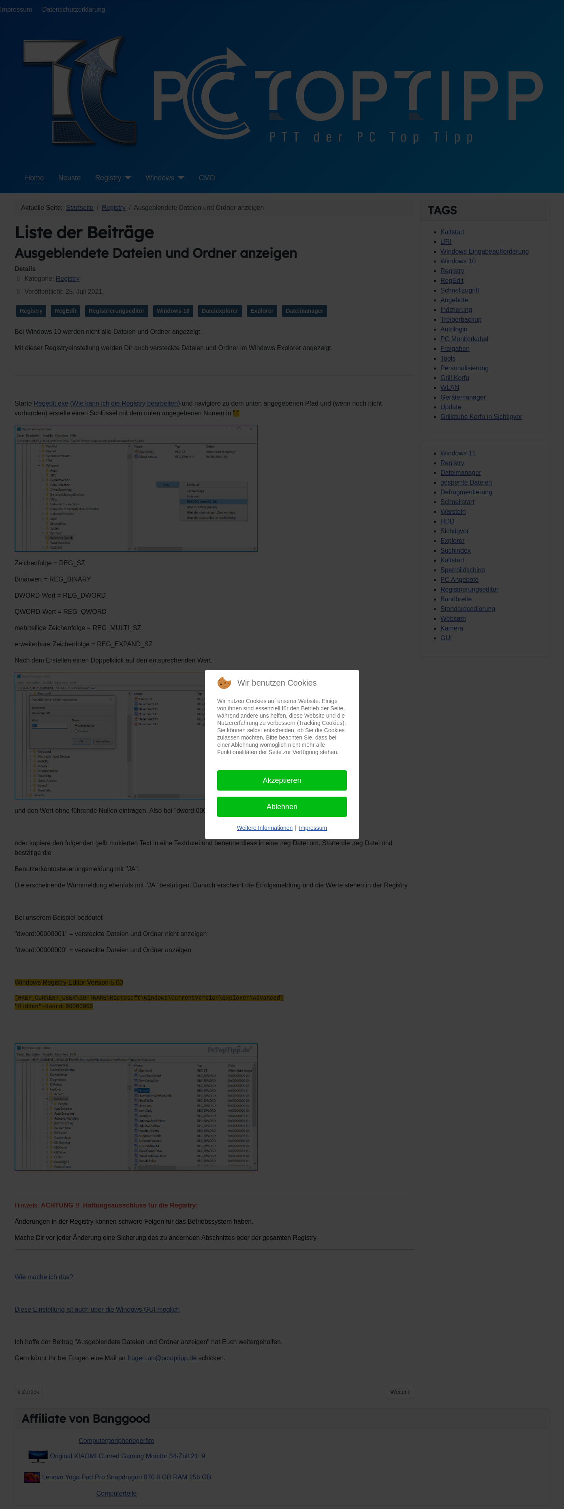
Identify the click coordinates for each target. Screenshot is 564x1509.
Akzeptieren (282, 780)
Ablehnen (282, 807)
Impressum (313, 828)
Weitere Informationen (265, 828)
